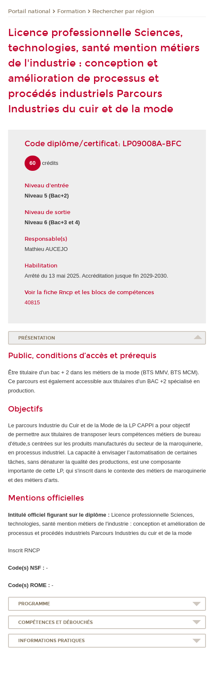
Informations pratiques (51, 640)
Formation (71, 11)
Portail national (29, 11)
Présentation (36, 338)
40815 (32, 302)
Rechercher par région (123, 11)
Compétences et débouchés (55, 622)
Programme (34, 604)
